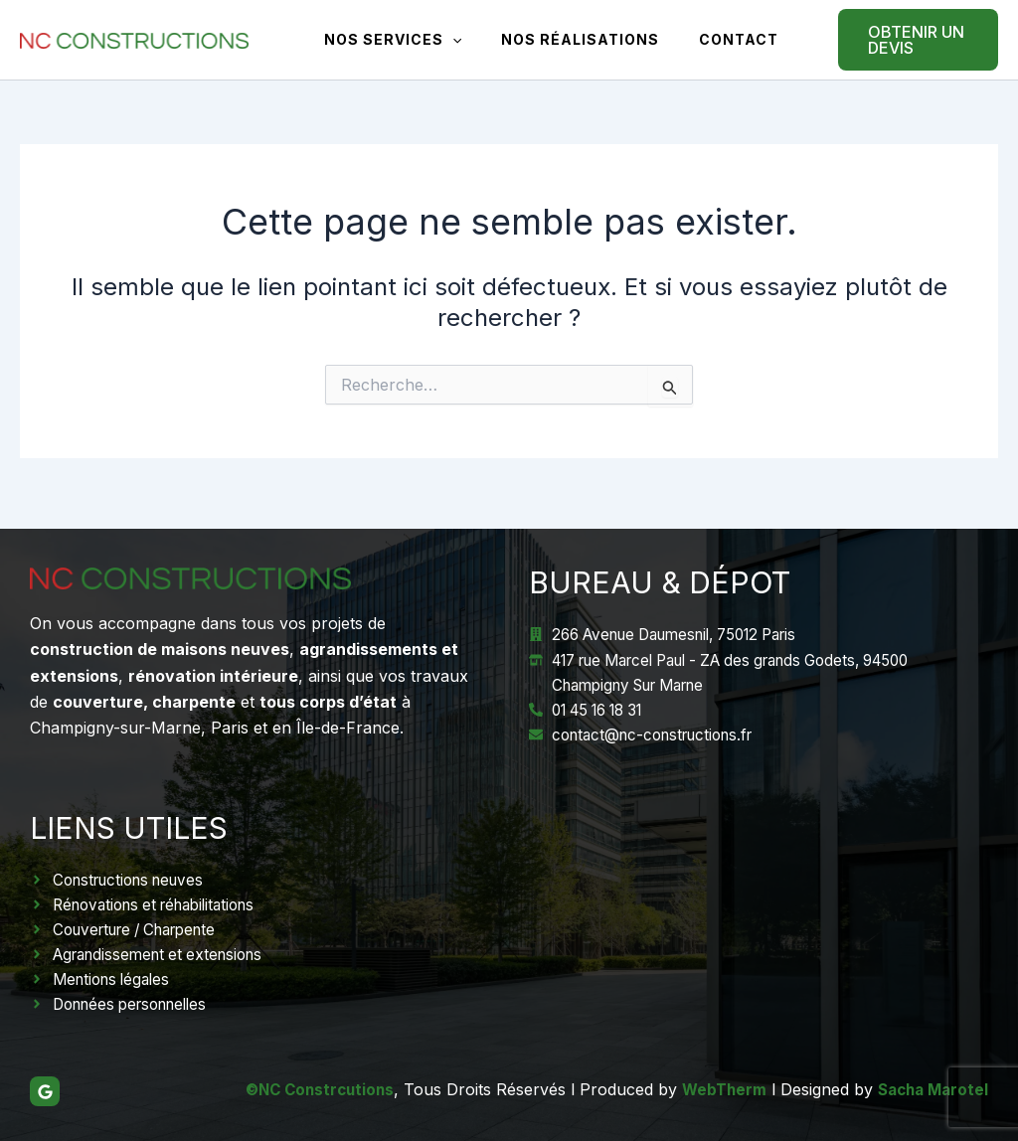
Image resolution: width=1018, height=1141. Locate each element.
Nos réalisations (562, 39)
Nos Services (386, 40)
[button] (900, 40)
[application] (446, 40)
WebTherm (716, 1089)
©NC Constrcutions (305, 1089)
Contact (709, 39)
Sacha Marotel (929, 1089)
